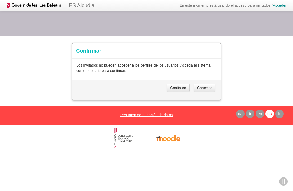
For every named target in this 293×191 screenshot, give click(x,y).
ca (240, 113)
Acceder (279, 5)
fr (279, 113)
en (260, 113)
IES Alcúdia (80, 5)
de (250, 113)
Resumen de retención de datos (146, 115)
